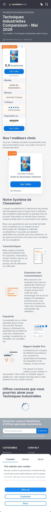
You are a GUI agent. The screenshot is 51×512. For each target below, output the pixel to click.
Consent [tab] (10, 459)
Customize (25, 496)
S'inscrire (42, 431)
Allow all (25, 489)
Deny (25, 503)
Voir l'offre (14, 71)
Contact (31, 452)
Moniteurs (7, 452)
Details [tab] (25, 459)
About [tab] (41, 459)
